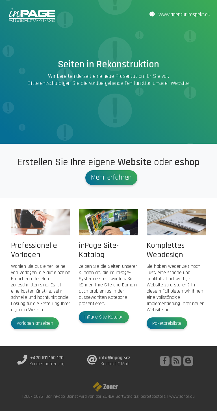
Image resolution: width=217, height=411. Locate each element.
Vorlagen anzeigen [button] (35, 323)
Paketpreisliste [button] (166, 323)
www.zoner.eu (182, 396)
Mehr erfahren (111, 177)
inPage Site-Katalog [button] (103, 317)
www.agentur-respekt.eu (179, 14)
